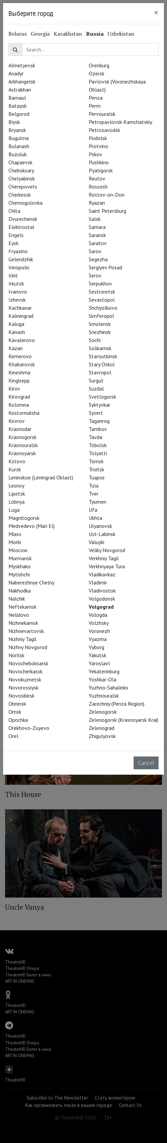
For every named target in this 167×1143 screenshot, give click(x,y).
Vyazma (98, 639)
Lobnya (16, 501)
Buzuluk (17, 154)
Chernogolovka (25, 202)
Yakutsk (97, 655)
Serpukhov (100, 283)
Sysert (96, 412)
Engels (16, 235)
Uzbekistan (121, 33)
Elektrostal (21, 227)
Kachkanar (20, 307)
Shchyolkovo (103, 307)
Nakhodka (19, 590)
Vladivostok (102, 590)
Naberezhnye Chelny (31, 582)
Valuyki (96, 542)
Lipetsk (16, 493)
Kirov (14, 388)
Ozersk (96, 73)
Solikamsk (100, 348)
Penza (96, 97)
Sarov (95, 251)
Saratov (98, 243)
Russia (95, 33)
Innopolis (18, 267)
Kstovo (16, 461)
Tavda (95, 437)
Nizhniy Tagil (22, 639)
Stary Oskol (102, 364)
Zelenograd (101, 728)
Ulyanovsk (100, 526)
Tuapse (97, 477)
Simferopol (101, 315)
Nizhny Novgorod (27, 647)
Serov (95, 275)
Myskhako (19, 566)
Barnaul (17, 97)
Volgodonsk (102, 598)
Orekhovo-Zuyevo (28, 728)
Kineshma (19, 372)
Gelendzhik (20, 259)
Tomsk (96, 461)
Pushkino (99, 162)
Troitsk (96, 469)
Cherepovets (22, 186)
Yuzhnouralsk (104, 695)
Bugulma (18, 138)
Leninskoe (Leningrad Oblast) (40, 477)
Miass (14, 534)
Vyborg (96, 647)
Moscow (18, 550)
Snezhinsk (100, 332)
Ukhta (95, 517)
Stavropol (100, 372)
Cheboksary (21, 170)
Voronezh (99, 631)
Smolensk (100, 324)
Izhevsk (17, 299)
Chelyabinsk (21, 178)
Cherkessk (19, 194)
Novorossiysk (23, 687)
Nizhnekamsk (23, 622)
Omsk (14, 711)
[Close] (156, 12)
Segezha (98, 259)
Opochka (18, 719)
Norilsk (16, 655)
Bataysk (17, 105)
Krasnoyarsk (22, 453)
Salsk (95, 218)
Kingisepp (19, 380)
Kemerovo (20, 356)
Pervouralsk (102, 113)
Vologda (98, 614)
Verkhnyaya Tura (107, 566)
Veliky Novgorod (107, 550)
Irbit (13, 275)
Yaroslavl (99, 663)
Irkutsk (16, 283)
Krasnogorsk (22, 437)
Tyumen (97, 501)
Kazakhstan (68, 33)
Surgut (96, 380)
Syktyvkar (99, 404)
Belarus (17, 33)
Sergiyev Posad (105, 267)
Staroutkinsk (103, 356)
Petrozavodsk (104, 130)
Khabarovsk (21, 364)
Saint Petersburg (107, 210)
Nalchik (16, 598)
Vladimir (98, 582)
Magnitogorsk (23, 517)
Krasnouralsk (23, 445)
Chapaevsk (20, 162)
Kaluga (16, 324)
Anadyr (16, 73)
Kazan (15, 348)
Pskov (95, 154)
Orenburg (99, 65)
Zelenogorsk (103, 711)
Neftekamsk (22, 606)
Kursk (14, 469)
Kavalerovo (21, 340)
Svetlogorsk (102, 396)
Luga (14, 509)
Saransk (97, 235)
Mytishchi (19, 574)
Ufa (93, 509)
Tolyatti (98, 453)
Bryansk (17, 130)
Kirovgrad (19, 396)
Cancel (146, 763)
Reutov (97, 178)
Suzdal (96, 388)
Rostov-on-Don (106, 194)
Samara (97, 227)
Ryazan (97, 202)
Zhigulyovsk (102, 736)
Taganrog (99, 420)
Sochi (95, 340)
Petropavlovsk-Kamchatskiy (120, 122)
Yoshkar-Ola (102, 679)
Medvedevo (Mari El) (31, 526)
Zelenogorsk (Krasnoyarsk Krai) (123, 719)
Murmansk (20, 558)
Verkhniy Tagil (104, 558)
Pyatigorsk (101, 170)
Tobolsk (98, 445)
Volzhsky (99, 622)
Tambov (98, 429)
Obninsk (17, 703)
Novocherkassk (25, 671)
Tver (94, 493)
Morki (14, 542)
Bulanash (18, 146)
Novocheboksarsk (28, 663)
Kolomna (18, 404)
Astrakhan (19, 89)
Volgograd (101, 606)
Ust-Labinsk (102, 534)
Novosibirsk (21, 695)
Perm (95, 105)
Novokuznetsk (24, 679)
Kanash (16, 332)
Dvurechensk (22, 218)
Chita (14, 210)
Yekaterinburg (104, 671)
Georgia (40, 33)
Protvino (98, 146)
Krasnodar (19, 429)
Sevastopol (102, 299)
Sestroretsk (102, 291)
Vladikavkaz (102, 574)
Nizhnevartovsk (26, 631)
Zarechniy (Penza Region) (116, 703)
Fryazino (18, 251)
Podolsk (98, 138)
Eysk (13, 243)
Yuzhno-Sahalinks (108, 687)
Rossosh (98, 186)
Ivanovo (17, 291)
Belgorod (18, 113)
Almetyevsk (21, 65)
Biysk (14, 122)
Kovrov (16, 420)
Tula (94, 485)
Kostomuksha (23, 412)
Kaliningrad (20, 315)
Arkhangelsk (21, 81)
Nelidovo (18, 614)
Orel (13, 736)
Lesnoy (16, 485)
